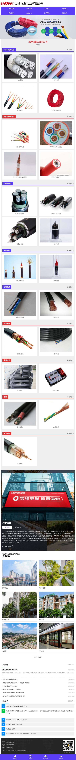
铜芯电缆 (20, 110)
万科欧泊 (5, 588)
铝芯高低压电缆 (56, 110)
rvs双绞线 (56, 427)
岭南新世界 (5, 619)
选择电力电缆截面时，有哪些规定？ (13, 693)
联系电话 (64, 13)
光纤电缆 (56, 354)
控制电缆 (56, 280)
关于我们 (7, 527)
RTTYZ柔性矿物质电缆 (20, 177)
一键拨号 (30, 757)
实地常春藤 (42, 588)
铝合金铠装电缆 (20, 213)
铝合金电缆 (20, 244)
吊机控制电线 (20, 317)
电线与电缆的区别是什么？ (10, 670)
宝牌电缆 (29, 8)
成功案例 (11, 13)
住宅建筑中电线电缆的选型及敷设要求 (14, 696)
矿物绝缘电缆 (20, 147)
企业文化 (29, 13)
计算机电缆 (20, 354)
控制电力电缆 (20, 280)
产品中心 (47, 8)
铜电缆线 (20, 427)
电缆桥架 (20, 390)
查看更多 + (70, 50)
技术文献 (47, 13)
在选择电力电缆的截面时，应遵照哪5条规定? (16, 683)
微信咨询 (45, 757)
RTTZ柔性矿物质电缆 (56, 147)
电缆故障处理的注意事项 (10, 686)
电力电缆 (20, 80)
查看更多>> (71, 664)
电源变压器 (56, 390)
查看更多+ (8, 546)
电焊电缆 (56, 317)
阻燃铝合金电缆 (56, 213)
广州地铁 (41, 651)
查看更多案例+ (38, 657)
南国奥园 (41, 619)
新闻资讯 (64, 8)
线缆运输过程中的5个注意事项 (12, 689)
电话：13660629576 (8, 745)
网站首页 (11, 8)
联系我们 (18, 527)
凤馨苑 (4, 651)
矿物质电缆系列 (56, 177)
